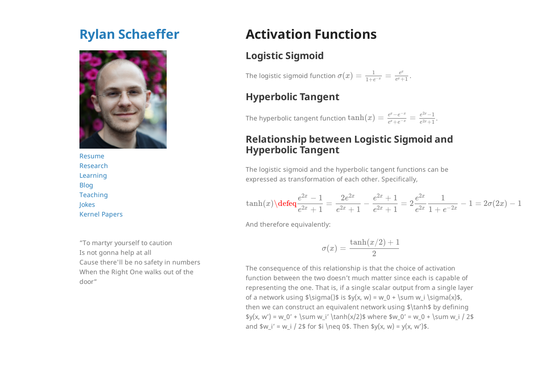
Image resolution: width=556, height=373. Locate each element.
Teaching (93, 194)
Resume (91, 155)
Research (93, 165)
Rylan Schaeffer (129, 33)
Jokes (87, 204)
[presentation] (374, 75)
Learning (93, 175)
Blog (86, 184)
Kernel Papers (101, 214)
